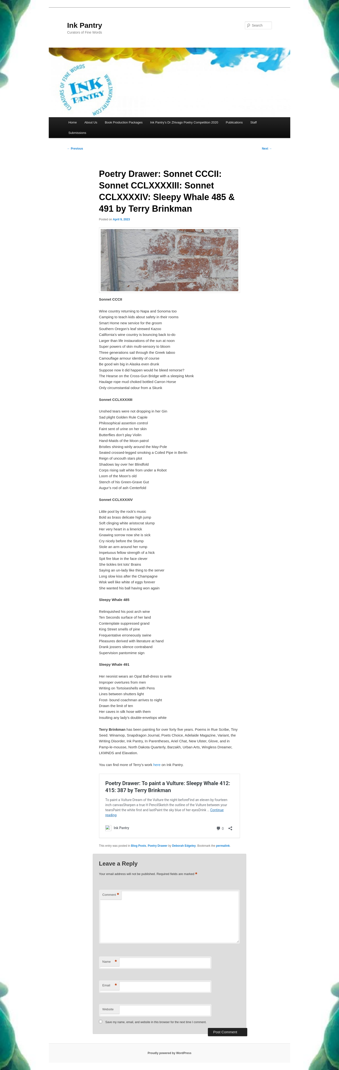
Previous (75, 148)
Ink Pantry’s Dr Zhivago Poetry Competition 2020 (184, 122)
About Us (90, 122)
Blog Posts (138, 845)
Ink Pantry (84, 25)
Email (109, 985)
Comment (110, 894)
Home (72, 122)
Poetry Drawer (157, 845)
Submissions (77, 133)
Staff (253, 122)
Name (109, 961)
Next (267, 148)
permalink (223, 845)
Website (108, 1009)
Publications (234, 122)
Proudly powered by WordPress (169, 1053)
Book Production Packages (123, 122)
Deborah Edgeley (184, 845)
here (157, 765)
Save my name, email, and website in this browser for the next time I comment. (155, 1022)
